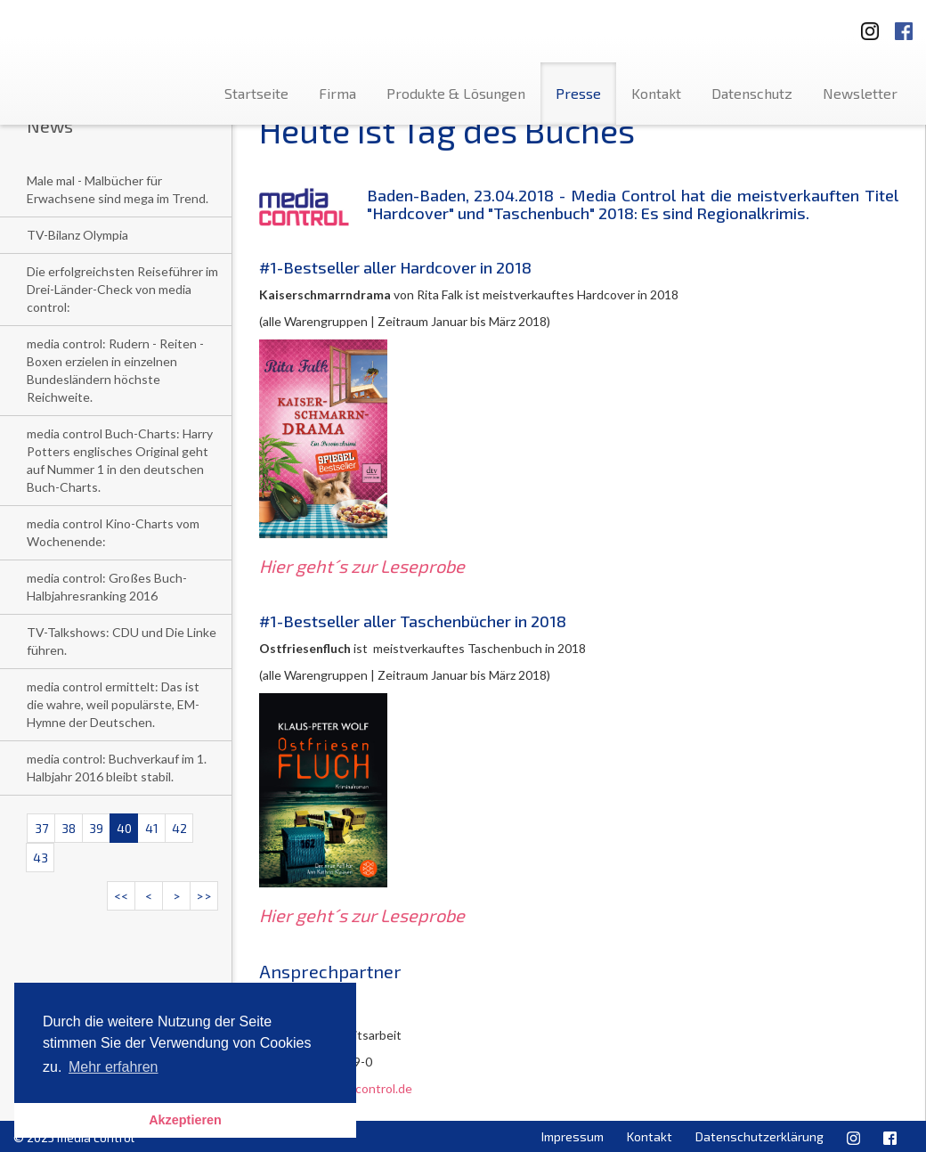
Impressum (572, 1136)
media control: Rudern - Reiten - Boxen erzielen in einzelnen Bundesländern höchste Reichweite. (115, 370)
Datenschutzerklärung (759, 1136)
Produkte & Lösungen (455, 93)
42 (179, 828)
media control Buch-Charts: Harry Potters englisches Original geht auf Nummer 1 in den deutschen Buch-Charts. (120, 460)
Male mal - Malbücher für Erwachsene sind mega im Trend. (117, 189)
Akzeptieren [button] (185, 1120)
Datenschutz (751, 93)
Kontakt (656, 93)
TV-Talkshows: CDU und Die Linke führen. (121, 641)
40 (124, 828)
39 (96, 828)
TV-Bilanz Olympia (77, 234)
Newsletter (860, 93)
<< (121, 895)
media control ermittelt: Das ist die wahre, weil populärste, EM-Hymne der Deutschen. (113, 704)
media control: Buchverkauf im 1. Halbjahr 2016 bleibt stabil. (117, 767)
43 (40, 857)
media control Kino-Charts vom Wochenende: (113, 532)
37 (41, 828)
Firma (337, 93)
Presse (578, 93)
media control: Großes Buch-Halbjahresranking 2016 (107, 586)
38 (68, 828)
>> (204, 895)
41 (151, 828)
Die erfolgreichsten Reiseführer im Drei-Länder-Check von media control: (122, 289)
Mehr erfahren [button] (113, 1066)
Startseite (256, 93)
